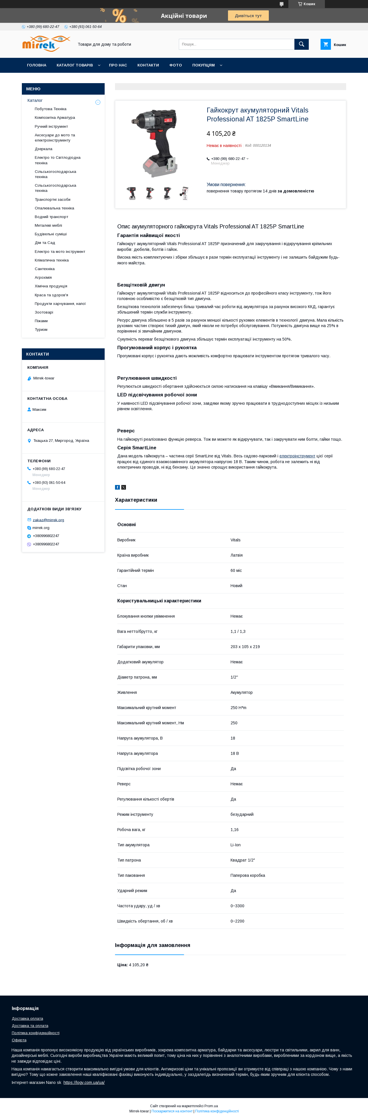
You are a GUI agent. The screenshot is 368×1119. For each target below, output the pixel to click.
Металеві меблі (48, 225)
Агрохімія (43, 277)
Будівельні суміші (51, 234)
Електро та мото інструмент (60, 251)
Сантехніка (45, 269)
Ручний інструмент (51, 126)
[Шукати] (301, 44)
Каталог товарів (75, 65)
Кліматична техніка (52, 260)
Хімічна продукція (51, 286)
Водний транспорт (51, 217)
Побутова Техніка (50, 109)
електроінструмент (297, 456)
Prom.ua (211, 1106)
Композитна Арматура (55, 117)
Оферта (19, 1040)
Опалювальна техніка (54, 208)
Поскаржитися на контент (172, 1111)
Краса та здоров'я (51, 295)
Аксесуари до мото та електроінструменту (55, 137)
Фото (175, 65)
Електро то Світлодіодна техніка (57, 160)
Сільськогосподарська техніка (55, 174)
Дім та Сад (45, 242)
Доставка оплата (27, 1018)
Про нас (118, 65)
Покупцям (203, 65)
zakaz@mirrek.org (48, 520)
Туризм (41, 329)
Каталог (35, 100)
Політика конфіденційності (36, 1033)
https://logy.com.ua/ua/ (84, 1082)
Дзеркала (43, 149)
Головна (36, 65)
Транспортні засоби (52, 199)
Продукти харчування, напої (60, 303)
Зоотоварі (44, 312)
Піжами (41, 321)
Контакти (148, 65)
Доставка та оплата (30, 1025)
